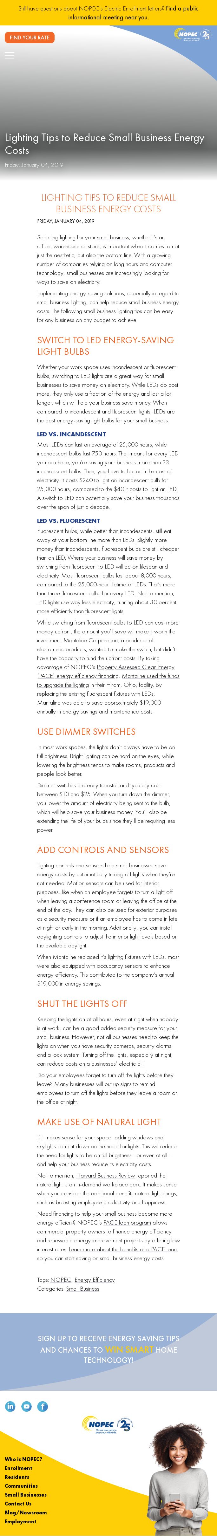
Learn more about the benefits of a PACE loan (123, 1249)
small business (113, 237)
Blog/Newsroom (26, 1512)
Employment (20, 1521)
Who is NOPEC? (23, 1459)
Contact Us (18, 1503)
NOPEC (60, 1279)
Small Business (82, 1288)
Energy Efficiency (95, 1279)
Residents (17, 1477)
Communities (21, 1486)
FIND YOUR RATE (29, 37)
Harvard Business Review (105, 1175)
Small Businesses (26, 1495)
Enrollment (18, 1468)
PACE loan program (127, 1222)
